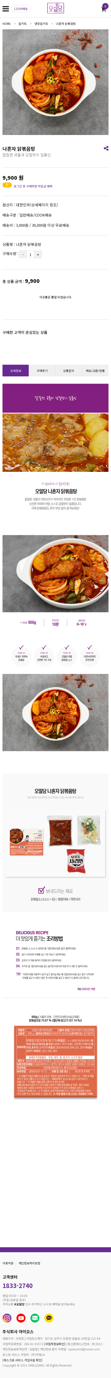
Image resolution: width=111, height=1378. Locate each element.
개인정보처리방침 (29, 1263)
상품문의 (68, 370)
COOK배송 (21, 8)
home (6, 23)
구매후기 (42, 370)
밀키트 (22, 23)
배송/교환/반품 (95, 370)
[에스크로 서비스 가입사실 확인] (22, 1360)
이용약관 (7, 1263)
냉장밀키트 (41, 23)
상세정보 (15, 370)
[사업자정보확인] (54, 1344)
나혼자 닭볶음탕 (66, 23)
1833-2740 (17, 1285)
